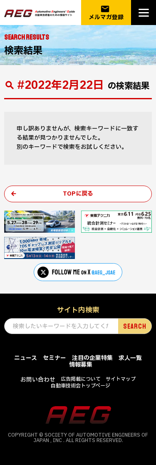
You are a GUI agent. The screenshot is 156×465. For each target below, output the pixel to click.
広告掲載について (81, 379)
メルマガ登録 (106, 12)
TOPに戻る (78, 193)
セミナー (54, 358)
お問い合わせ (37, 379)
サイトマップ (121, 379)
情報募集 (80, 364)
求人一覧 (130, 358)
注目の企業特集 (92, 358)
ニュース (25, 358)
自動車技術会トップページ (80, 386)
